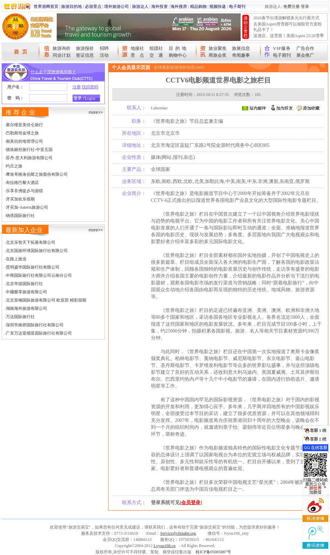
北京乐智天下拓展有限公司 (30, 242)
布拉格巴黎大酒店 (22, 182)
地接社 (137, 48)
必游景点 (93, 6)
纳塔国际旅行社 (20, 215)
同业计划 (61, 55)
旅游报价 (85, 48)
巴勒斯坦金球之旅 (22, 133)
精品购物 (198, 6)
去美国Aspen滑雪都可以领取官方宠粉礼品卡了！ (287, 27)
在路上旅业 (16, 259)
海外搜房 (178, 6)
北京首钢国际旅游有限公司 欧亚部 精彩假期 (46, 300)
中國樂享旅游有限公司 (26, 292)
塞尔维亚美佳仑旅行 (24, 124)
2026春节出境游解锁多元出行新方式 (286, 17)
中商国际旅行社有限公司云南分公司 (39, 275)
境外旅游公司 (116, 6)
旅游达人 (140, 6)
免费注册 (291, 6)
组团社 (156, 48)
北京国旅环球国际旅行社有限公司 (37, 250)
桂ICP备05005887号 (213, 551)
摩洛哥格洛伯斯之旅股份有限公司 (37, 174)
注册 (77, 87)
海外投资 (159, 6)
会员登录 (190, 502)
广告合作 (305, 48)
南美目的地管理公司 (24, 141)
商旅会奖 (218, 55)
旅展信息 (241, 48)
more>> (96, 112)
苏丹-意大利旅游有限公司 (29, 157)
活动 (104, 55)
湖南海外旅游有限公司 (26, 308)
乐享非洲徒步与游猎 (24, 190)
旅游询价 (61, 48)
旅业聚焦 (218, 48)
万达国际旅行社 (20, 316)
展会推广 (305, 55)
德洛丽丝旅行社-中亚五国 (29, 149)
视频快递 (217, 6)
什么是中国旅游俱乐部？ (53, 71)
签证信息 (85, 55)
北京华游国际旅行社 (24, 283)
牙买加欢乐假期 (20, 199)
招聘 (104, 48)
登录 (305, 6)
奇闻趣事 (241, 55)
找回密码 (90, 87)
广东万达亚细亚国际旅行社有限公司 (39, 333)
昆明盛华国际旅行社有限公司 (32, 267)
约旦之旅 (14, 166)
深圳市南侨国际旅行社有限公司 (35, 325)
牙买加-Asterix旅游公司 (27, 207)
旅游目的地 (71, 6)
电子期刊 (237, 6)
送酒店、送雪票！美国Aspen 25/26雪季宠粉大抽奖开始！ (288, 38)
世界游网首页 (46, 6)
